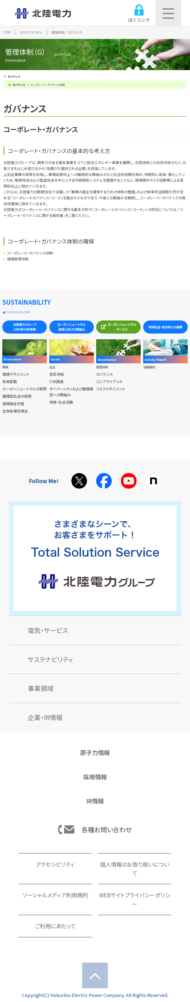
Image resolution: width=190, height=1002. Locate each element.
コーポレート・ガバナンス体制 (47, 85)
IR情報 (95, 801)
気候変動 (9, 381)
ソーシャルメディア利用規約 (55, 895)
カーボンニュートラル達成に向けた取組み (71, 326)
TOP (6, 32)
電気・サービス (48, 630)
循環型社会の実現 (16, 396)
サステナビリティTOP (17, 312)
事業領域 (40, 688)
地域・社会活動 (61, 402)
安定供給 (56, 374)
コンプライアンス (109, 381)
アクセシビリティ (55, 864)
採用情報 (95, 776)
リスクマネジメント (110, 388)
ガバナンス (14, 76)
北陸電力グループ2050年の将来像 (24, 326)
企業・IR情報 (45, 717)
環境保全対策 (13, 403)
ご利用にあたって (55, 926)
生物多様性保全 (15, 411)
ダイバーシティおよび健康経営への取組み (71, 391)
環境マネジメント (15, 374)
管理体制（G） (25, 55)
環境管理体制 (18, 259)
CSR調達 (56, 381)
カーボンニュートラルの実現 (24, 388)
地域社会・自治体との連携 (165, 327)
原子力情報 (95, 752)
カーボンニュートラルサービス (118, 326)
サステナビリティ (31, 32)
